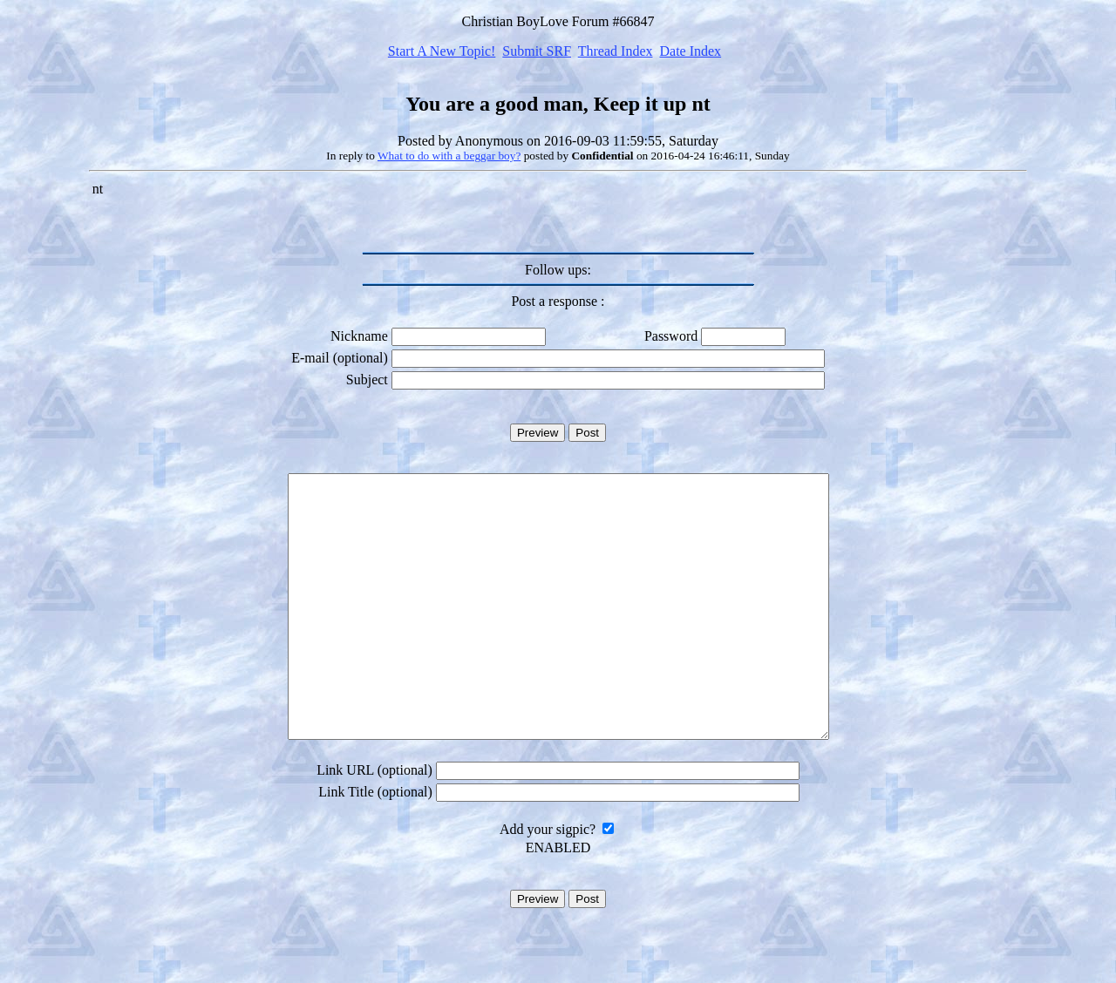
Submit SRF (536, 51)
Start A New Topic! (441, 51)
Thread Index (615, 51)
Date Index (690, 51)
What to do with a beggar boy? (449, 155)
